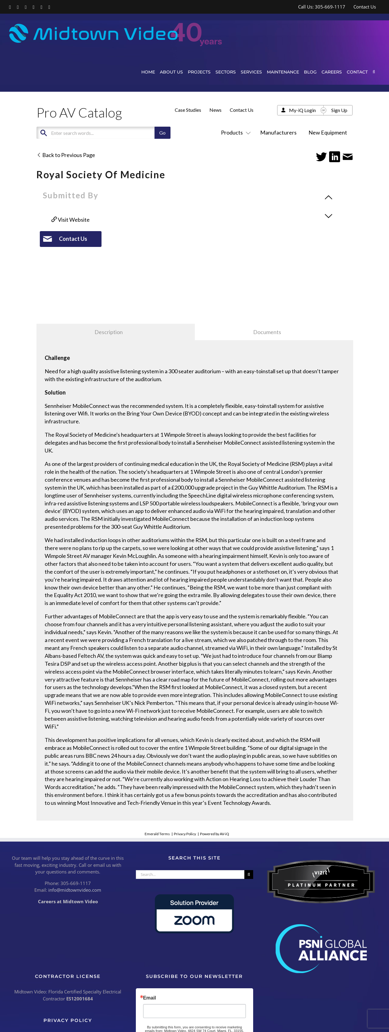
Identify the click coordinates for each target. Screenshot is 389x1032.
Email (149, 998)
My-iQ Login (302, 110)
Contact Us (241, 110)
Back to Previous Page (65, 155)
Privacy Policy (185, 834)
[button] (374, 71)
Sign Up (339, 110)
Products (234, 132)
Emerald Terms (157, 834)
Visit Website (70, 219)
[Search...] (190, 874)
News (215, 110)
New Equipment (327, 132)
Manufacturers (278, 132)
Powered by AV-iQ (214, 834)
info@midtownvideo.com (74, 890)
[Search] (248, 874)
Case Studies (188, 110)
